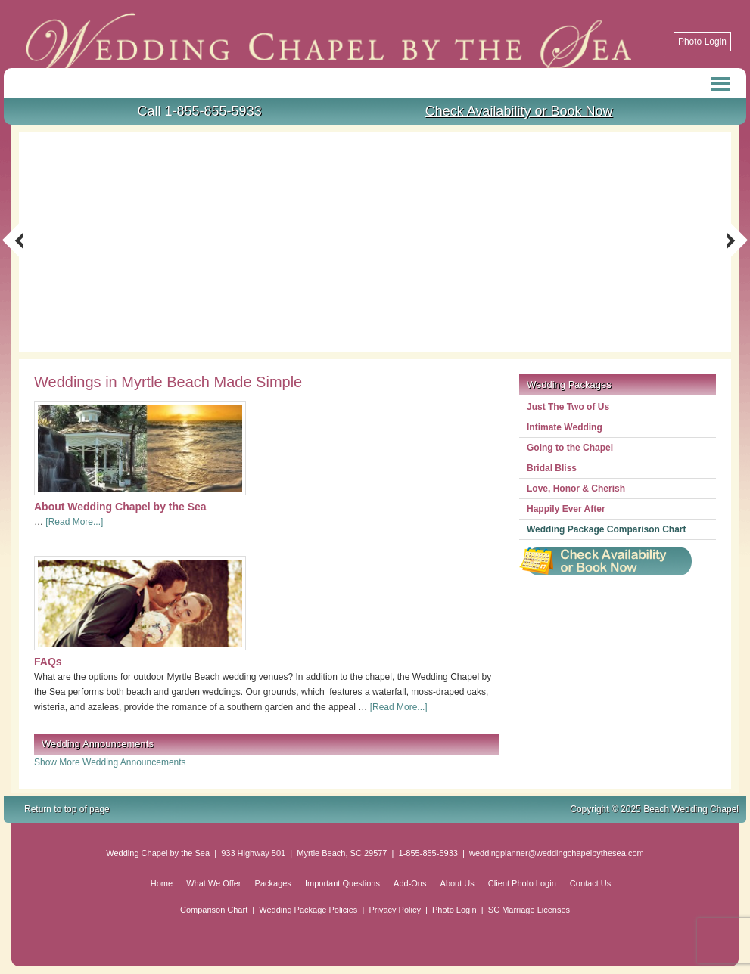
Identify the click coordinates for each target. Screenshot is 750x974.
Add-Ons (410, 883)
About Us (457, 883)
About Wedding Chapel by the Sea (120, 507)
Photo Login (702, 41)
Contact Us (590, 883)
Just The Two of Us (568, 407)
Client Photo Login (522, 883)
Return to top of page (67, 809)
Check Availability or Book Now (519, 111)
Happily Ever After (566, 509)
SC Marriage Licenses (529, 909)
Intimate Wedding (564, 427)
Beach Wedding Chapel (238, 34)
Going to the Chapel (570, 447)
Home (162, 883)
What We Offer (213, 883)
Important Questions (342, 883)
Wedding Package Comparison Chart (606, 529)
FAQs (48, 662)
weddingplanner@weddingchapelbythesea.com (556, 853)
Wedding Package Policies (308, 909)
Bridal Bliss (552, 468)
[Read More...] (74, 521)
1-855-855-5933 (428, 853)
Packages (273, 883)
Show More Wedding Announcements (110, 762)
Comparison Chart (213, 909)
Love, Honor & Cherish (576, 488)
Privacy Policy (394, 909)
